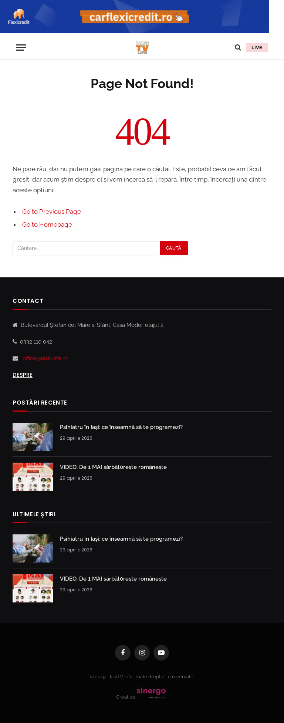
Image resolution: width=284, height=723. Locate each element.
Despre (23, 375)
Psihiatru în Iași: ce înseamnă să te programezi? (121, 427)
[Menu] (21, 47)
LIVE (256, 47)
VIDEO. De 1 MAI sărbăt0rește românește (113, 467)
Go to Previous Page (51, 211)
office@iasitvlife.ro (45, 358)
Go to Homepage (47, 224)
